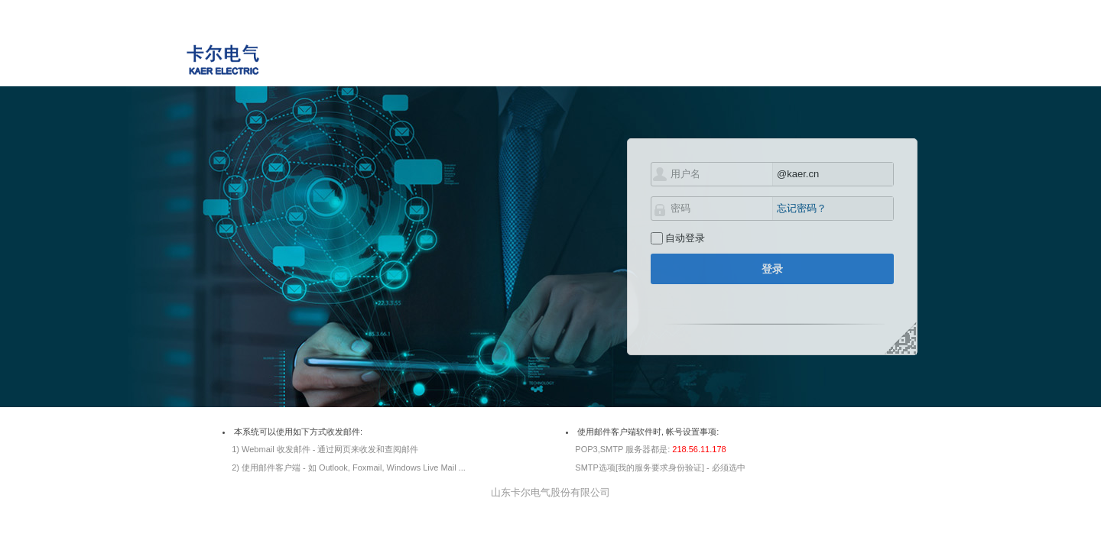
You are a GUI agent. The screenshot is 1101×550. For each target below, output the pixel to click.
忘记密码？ (802, 208)
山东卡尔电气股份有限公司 (550, 492)
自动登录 (685, 238)
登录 (772, 269)
